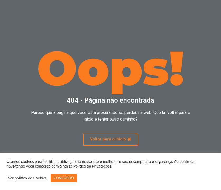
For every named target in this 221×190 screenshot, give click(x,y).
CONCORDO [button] (64, 178)
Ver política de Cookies (27, 178)
